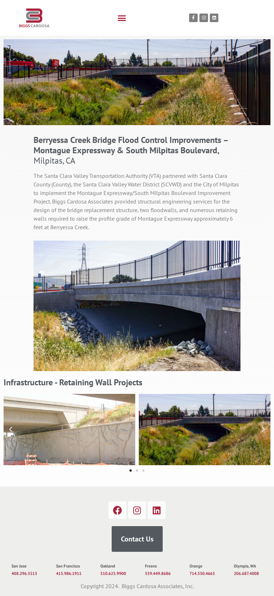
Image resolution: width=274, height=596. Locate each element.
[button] (122, 18)
